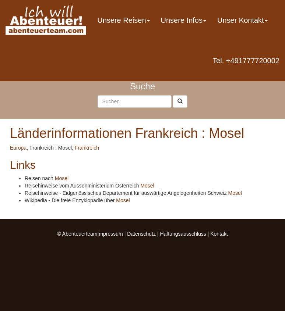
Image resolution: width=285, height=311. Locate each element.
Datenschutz (141, 234)
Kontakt (219, 234)
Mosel (61, 178)
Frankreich (87, 148)
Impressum (110, 234)
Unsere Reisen (123, 20)
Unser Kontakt (242, 20)
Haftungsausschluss (183, 234)
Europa (18, 148)
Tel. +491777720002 (245, 61)
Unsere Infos (183, 20)
